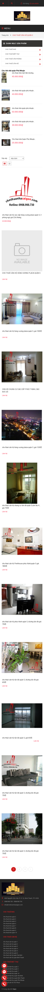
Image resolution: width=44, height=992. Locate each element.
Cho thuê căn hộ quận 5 (10, 951)
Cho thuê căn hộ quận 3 (10, 946)
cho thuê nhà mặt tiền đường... (23, 73)
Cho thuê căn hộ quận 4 (10, 948)
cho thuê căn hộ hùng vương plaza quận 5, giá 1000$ (22, 331)
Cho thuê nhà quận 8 (9, 928)
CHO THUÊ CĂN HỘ (12, 63)
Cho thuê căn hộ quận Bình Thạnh (13, 957)
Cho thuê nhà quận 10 (10, 932)
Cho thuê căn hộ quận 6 (10, 953)
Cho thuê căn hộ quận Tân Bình (12, 955)
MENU (6, 28)
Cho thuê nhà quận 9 (9, 930)
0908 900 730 (8, 901)
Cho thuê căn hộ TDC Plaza (11, 982)
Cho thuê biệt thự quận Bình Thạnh (14, 978)
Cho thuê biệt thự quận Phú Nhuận (13, 980)
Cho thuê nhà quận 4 (9, 921)
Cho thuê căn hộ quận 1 (10, 942)
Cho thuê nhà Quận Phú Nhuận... (24, 139)
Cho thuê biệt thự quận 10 (11, 973)
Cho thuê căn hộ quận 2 (10, 944)
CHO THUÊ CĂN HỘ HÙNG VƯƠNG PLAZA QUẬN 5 (21, 273)
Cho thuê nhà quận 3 (9, 919)
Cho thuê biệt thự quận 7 (10, 971)
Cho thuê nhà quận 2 (9, 917)
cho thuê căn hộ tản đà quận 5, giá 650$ (17, 738)
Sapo (14, 989)
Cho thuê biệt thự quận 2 (10, 967)
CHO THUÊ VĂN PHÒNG (13, 59)
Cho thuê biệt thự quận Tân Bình (13, 976)
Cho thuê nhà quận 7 (9, 926)
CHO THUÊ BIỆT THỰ (12, 54)
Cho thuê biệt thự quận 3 (10, 969)
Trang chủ (5, 35)
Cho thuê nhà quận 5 (9, 923)
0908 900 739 (18, 901)
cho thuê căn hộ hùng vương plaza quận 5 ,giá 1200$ (22, 447)
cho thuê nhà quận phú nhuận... (23, 91)
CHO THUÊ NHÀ (10, 49)
